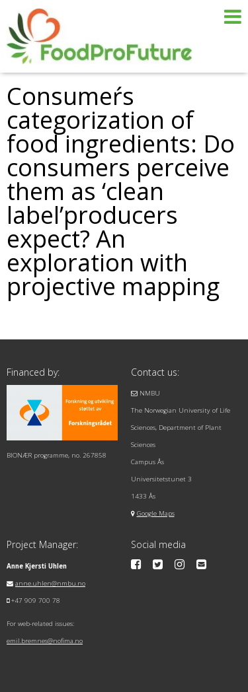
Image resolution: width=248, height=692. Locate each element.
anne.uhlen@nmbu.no (50, 583)
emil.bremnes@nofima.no (45, 641)
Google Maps (156, 513)
